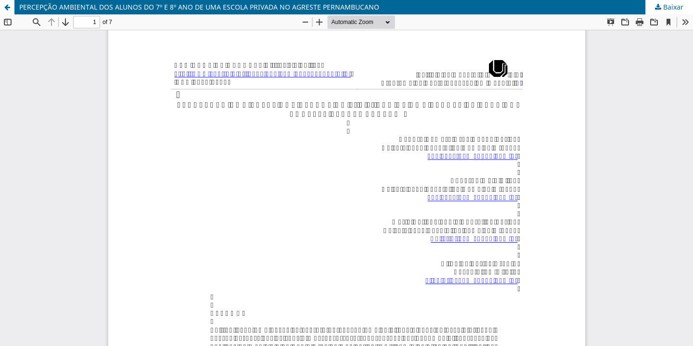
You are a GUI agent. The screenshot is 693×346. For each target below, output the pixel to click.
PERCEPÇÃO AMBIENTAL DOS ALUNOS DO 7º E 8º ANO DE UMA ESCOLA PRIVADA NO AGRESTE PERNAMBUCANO (199, 7)
